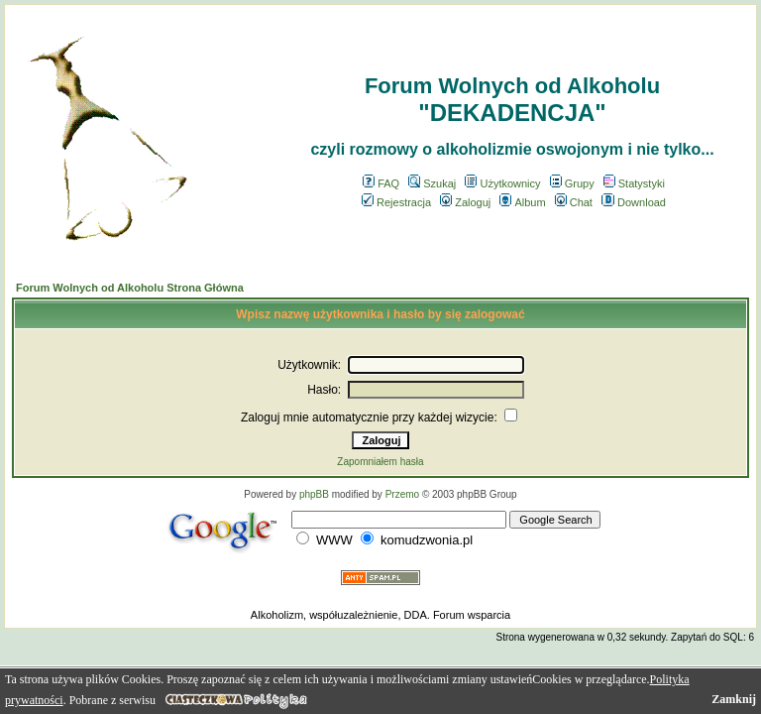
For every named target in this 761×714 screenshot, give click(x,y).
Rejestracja (396, 202)
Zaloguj (465, 202)
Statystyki (634, 183)
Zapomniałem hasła (380, 461)
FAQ (381, 183)
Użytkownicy (502, 183)
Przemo (402, 494)
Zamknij (733, 699)
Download (633, 202)
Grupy (572, 183)
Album (522, 202)
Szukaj (432, 183)
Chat (574, 202)
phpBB (314, 494)
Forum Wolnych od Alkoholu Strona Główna (130, 288)
